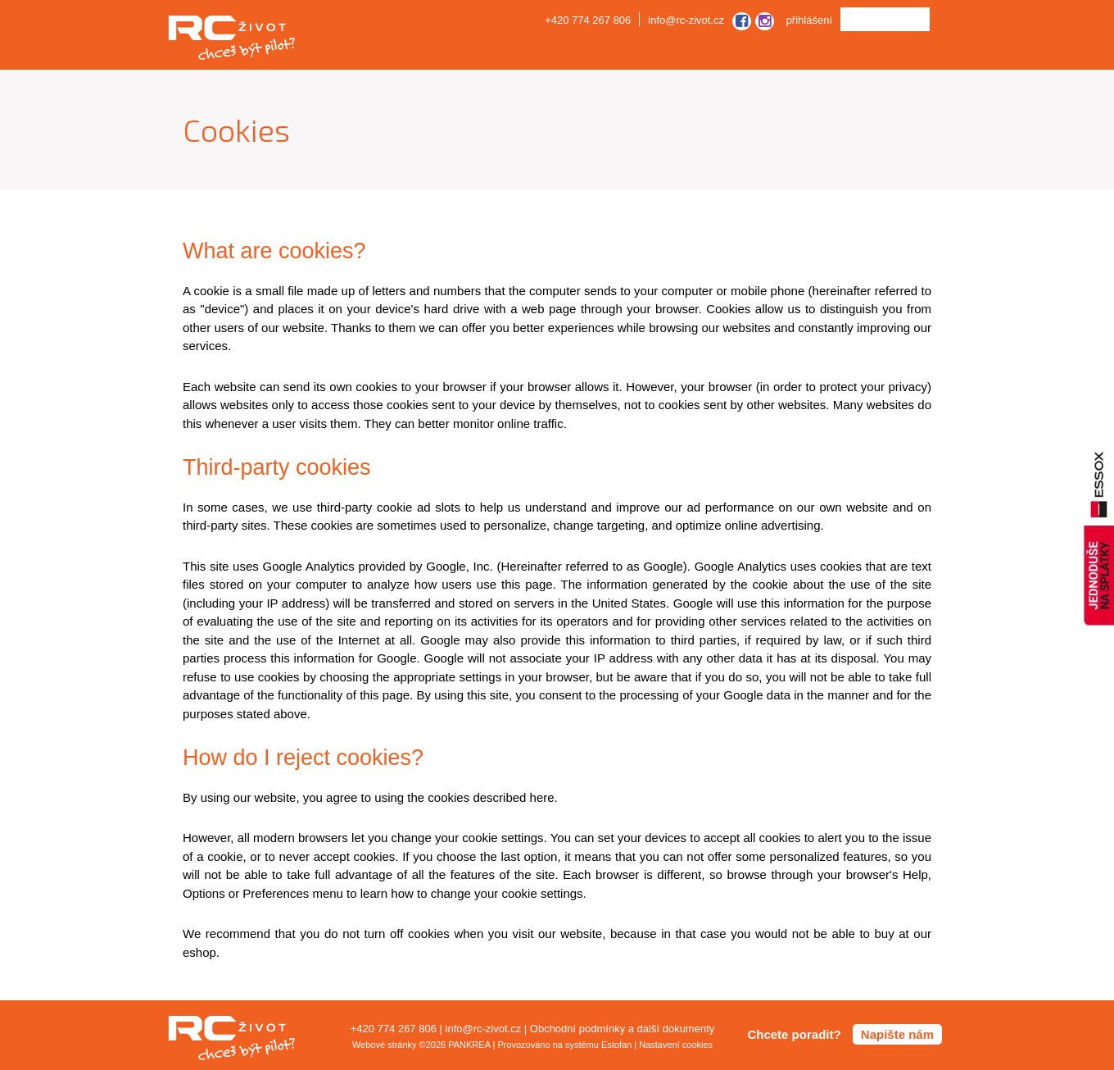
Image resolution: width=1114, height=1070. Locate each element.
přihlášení (809, 20)
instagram (764, 21)
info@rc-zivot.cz (686, 20)
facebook (743, 21)
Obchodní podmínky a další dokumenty (622, 1028)
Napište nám (897, 1034)
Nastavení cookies (676, 1045)
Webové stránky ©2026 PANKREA (421, 1045)
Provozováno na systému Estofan (564, 1045)
